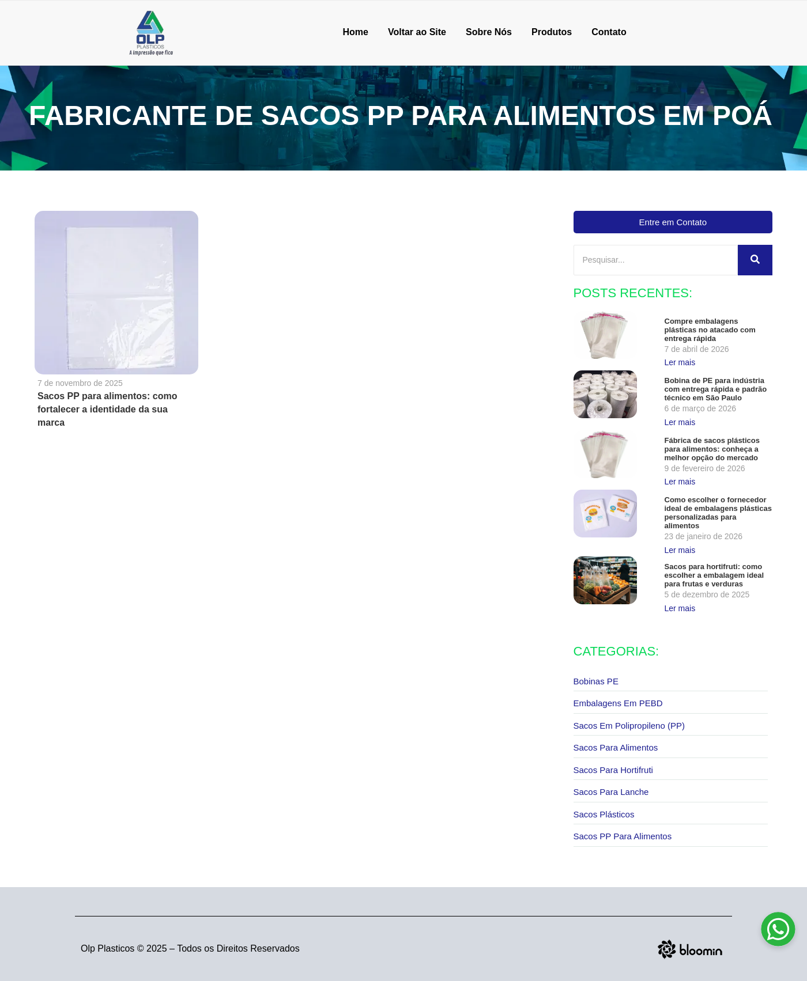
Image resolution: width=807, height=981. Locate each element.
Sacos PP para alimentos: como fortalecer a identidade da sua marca (107, 409)
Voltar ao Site (417, 32)
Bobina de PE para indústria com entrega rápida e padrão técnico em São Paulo (716, 389)
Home (355, 32)
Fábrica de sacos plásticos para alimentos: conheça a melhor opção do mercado (712, 449)
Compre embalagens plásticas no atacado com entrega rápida (710, 330)
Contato (608, 32)
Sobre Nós (489, 32)
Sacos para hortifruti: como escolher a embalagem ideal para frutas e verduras (714, 575)
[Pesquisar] (656, 260)
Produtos (551, 32)
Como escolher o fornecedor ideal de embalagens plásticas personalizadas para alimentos (718, 512)
